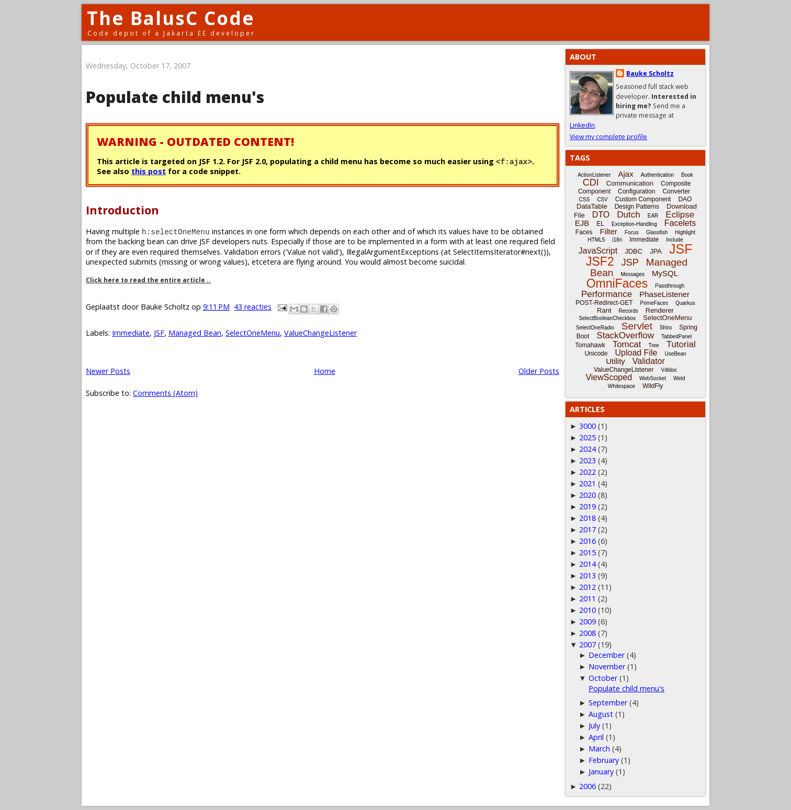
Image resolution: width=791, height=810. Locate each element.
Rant (604, 310)
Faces (584, 232)
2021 (587, 483)
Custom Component (643, 199)
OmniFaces (617, 283)
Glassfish (657, 232)
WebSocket (652, 378)
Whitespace (621, 386)
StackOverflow (625, 335)
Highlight (685, 232)
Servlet (637, 326)
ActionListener (594, 175)
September (608, 703)
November (607, 666)
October (603, 678)
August (601, 714)
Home (324, 371)
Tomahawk (590, 345)
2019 (587, 506)
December (607, 655)
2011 (587, 598)
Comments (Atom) (165, 393)
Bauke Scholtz (650, 73)
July (594, 726)
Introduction (122, 210)
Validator (648, 361)
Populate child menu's (175, 97)
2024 (587, 449)
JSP (630, 262)
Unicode (595, 353)
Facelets (680, 223)
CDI (591, 182)
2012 (587, 587)
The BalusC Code (171, 18)
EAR (653, 216)
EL (600, 223)
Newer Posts (108, 371)
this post (148, 171)
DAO (685, 199)
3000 (587, 426)
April (596, 737)
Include (674, 240)
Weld (679, 378)
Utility (615, 361)
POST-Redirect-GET (603, 302)
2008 (587, 633)
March (599, 749)
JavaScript (598, 250)
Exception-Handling (634, 224)
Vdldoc (669, 370)
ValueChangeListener (320, 333)
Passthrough (669, 286)
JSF (159, 333)
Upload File (636, 352)
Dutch (628, 215)
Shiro (666, 327)
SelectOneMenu (252, 333)
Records (628, 311)
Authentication (657, 175)
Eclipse (679, 215)
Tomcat (627, 344)
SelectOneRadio (595, 327)
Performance (606, 294)
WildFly (652, 386)
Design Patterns (637, 206)
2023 (587, 460)
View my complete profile (608, 136)
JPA (656, 251)
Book (687, 175)
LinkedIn (582, 125)
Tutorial (681, 344)
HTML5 (596, 240)
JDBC (633, 251)
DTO (600, 214)
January (601, 772)
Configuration (636, 191)
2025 (587, 437)
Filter (608, 231)
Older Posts (538, 371)
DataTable (592, 206)
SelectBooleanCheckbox (607, 318)
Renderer (660, 310)
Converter (676, 191)
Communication (629, 183)
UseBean (675, 354)
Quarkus (685, 303)
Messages (632, 274)
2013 (587, 575)
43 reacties (253, 307)
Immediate (131, 333)
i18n (617, 240)
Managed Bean (194, 333)
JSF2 (600, 261)
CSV (602, 199)
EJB (582, 223)
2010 (587, 610)
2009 (587, 621)
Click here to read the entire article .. (148, 280)
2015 (587, 552)
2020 (587, 495)
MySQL (665, 273)
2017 (587, 529)
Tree (653, 345)
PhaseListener (664, 294)
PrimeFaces (654, 303)
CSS (584, 199)
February (604, 760)
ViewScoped (608, 377)
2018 (587, 518)
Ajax (626, 173)
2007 (587, 644)
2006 (587, 786)
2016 (587, 541)
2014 (587, 564)
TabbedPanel (676, 336)
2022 (587, 472)
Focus (632, 232)
